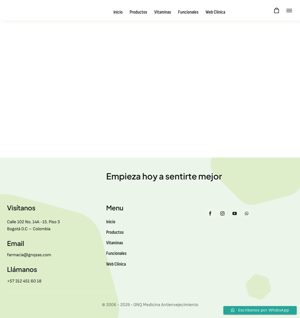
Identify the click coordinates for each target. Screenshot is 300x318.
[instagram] (222, 213)
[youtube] (235, 213)
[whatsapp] (247, 213)
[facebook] (210, 213)
